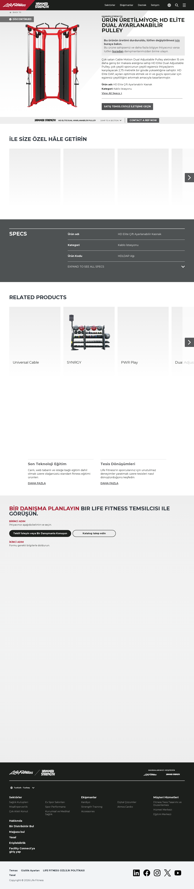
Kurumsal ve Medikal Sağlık (57, 813)
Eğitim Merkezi (162, 814)
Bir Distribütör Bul (21, 826)
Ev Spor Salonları (55, 802)
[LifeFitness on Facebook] (146, 873)
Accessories (87, 811)
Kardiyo (85, 802)
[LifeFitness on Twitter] (167, 873)
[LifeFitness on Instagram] (157, 873)
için (177, 40)
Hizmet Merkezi (162, 809)
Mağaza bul (17, 831)
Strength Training (91, 806)
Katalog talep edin (94, 533)
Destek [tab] (142, 5)
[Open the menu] (184, 5)
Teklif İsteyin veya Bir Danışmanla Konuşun (40, 533)
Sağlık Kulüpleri (18, 802)
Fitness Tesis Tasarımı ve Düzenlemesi (167, 803)
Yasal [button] (12, 875)
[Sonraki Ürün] (189, 177)
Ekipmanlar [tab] (126, 5)
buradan (118, 51)
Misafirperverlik (18, 806)
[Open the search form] (177, 5)
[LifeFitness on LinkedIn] (136, 873)
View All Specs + (112, 93)
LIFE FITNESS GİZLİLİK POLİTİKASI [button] (64, 870)
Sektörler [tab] (110, 5)
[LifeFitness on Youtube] (177, 873)
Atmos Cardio (125, 806)
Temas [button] (13, 870)
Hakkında (15, 820)
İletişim (155, 5)
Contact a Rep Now (143, 120)
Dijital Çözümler (126, 802)
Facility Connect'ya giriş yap (22, 850)
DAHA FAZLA (37, 483)
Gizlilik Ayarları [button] (30, 870)
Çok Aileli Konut (18, 811)
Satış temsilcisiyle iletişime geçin (127, 106)
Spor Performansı (55, 806)
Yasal (12, 837)
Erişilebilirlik (17, 843)
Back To (15, 12)
